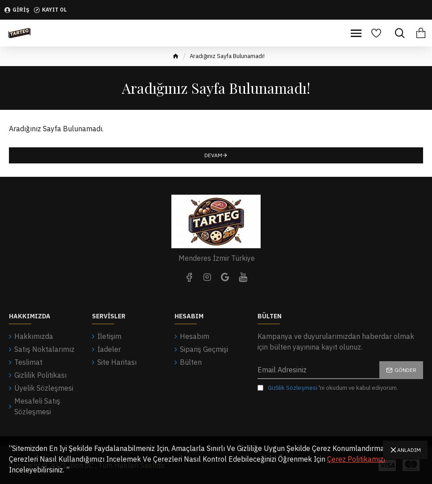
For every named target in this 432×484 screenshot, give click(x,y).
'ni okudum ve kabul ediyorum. (328, 388)
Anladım (409, 449)
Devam (213, 155)
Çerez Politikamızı (356, 459)
